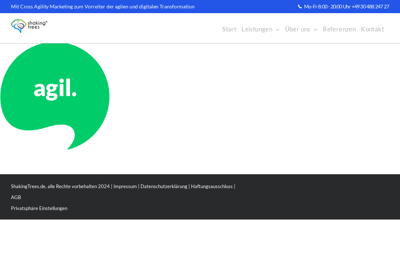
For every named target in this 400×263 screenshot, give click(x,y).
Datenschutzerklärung (164, 186)
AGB (16, 197)
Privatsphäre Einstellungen (39, 208)
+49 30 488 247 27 (370, 6)
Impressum (125, 186)
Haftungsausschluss (212, 186)
